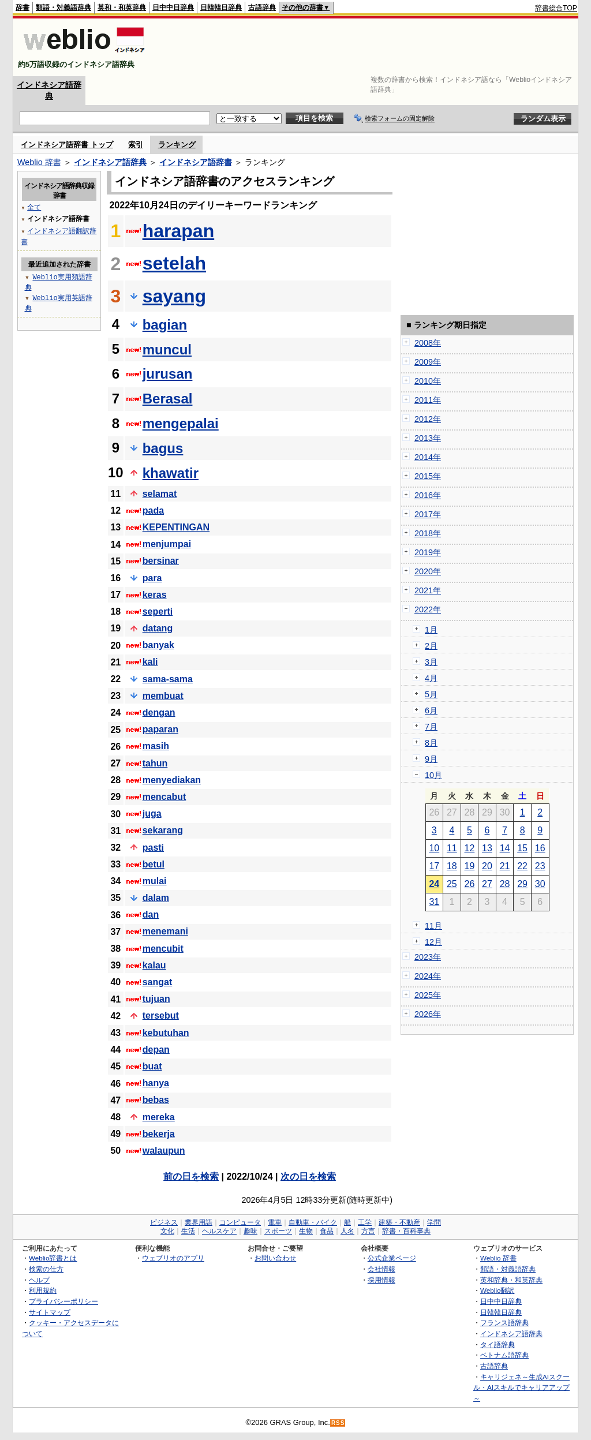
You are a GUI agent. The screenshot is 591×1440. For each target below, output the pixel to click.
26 (470, 884)
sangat (158, 982)
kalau (154, 965)
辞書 (22, 7)
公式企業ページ (392, 1258)
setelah (174, 263)
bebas (156, 1100)
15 (522, 848)
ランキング (177, 144)
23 (540, 866)
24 (434, 884)
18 (452, 866)
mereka (159, 1117)
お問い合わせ (275, 1258)
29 (522, 884)
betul (153, 864)
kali (150, 662)
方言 (368, 1231)
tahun (155, 763)
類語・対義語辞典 (63, 7)
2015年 (427, 476)
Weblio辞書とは (53, 1258)
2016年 (427, 495)
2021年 (427, 590)
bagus (163, 448)
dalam (156, 898)
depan (156, 1049)
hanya (156, 1083)
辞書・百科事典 (406, 1231)
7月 (431, 726)
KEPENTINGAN (176, 527)
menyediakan (172, 780)
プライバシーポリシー (63, 1301)
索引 (135, 144)
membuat (163, 696)
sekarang (163, 830)
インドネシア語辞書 (195, 162)
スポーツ (278, 1231)
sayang (174, 296)
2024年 (427, 976)
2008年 (427, 342)
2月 (431, 645)
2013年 (427, 438)
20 (487, 866)
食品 (327, 1231)
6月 (431, 710)
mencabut (164, 797)
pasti (153, 847)
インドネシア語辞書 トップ (67, 144)
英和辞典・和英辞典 (511, 1280)
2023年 (427, 957)
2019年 (427, 552)
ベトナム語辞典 (504, 1355)
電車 (275, 1222)
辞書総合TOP (556, 8)
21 (505, 866)
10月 (433, 775)
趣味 (250, 1231)
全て (34, 207)
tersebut (161, 1015)
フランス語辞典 (504, 1322)
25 (452, 884)
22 (522, 866)
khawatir (171, 473)
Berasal (168, 398)
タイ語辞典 (497, 1344)
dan (151, 914)
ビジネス (164, 1222)
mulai (155, 881)
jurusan (168, 373)
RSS (338, 1423)
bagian (165, 324)
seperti (158, 611)
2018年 (427, 533)
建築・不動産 (399, 1222)
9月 (431, 759)
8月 (431, 742)
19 (470, 866)
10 (434, 848)
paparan (160, 729)
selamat (160, 494)
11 (452, 848)
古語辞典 (262, 7)
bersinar (161, 561)
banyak (158, 645)
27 (487, 884)
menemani (165, 931)
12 (470, 848)
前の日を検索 (191, 1176)
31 (434, 902)
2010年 (427, 381)
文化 (167, 1231)
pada (153, 510)
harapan (178, 230)
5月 (431, 694)
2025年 (427, 995)
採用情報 (381, 1280)
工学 (365, 1222)
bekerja (159, 1134)
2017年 (427, 514)
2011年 (427, 400)
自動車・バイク (313, 1222)
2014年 (427, 457)
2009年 (427, 361)
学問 (434, 1222)
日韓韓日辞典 (221, 7)
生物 (306, 1231)
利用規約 (43, 1290)
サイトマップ (49, 1312)
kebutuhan (166, 1033)
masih (156, 746)
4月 (431, 678)
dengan (159, 712)
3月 (431, 662)
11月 (433, 925)
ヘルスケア (219, 1231)
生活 (188, 1231)
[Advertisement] (367, 47)
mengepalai (181, 423)
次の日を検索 (308, 1176)
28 (505, 884)
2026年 (427, 1014)
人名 (347, 1231)
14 (505, 848)
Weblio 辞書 (39, 162)
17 (434, 866)
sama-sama (168, 679)
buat (152, 1066)
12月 (433, 942)
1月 (431, 629)
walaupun (164, 1150)
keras (155, 595)
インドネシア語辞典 (110, 162)
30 (540, 884)
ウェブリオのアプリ (173, 1258)
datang (158, 628)
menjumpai (167, 544)
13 (487, 848)
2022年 (427, 609)
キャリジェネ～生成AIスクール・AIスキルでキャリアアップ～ (521, 1387)
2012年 (427, 419)
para (152, 578)
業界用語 (198, 1222)
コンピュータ (240, 1222)
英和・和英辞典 (122, 7)
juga (152, 813)
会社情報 (381, 1269)
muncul (167, 349)
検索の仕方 (46, 1269)
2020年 (427, 571)
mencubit (163, 948)
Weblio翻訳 (497, 1290)
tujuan (156, 999)
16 (540, 848)
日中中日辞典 (173, 7)
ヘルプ (39, 1280)
